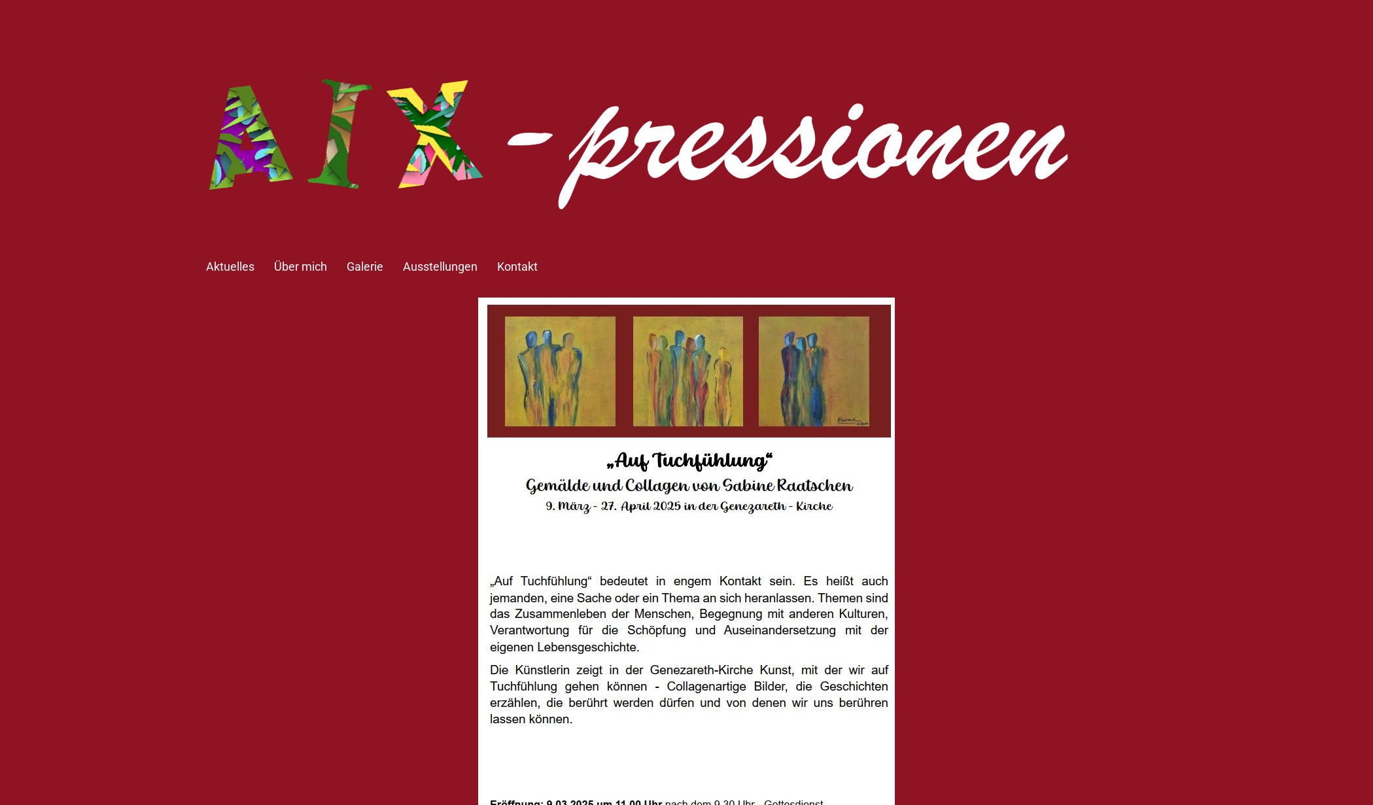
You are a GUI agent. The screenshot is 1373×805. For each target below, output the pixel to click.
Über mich (300, 266)
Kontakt (517, 266)
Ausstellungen (440, 266)
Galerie (365, 266)
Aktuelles (230, 266)
